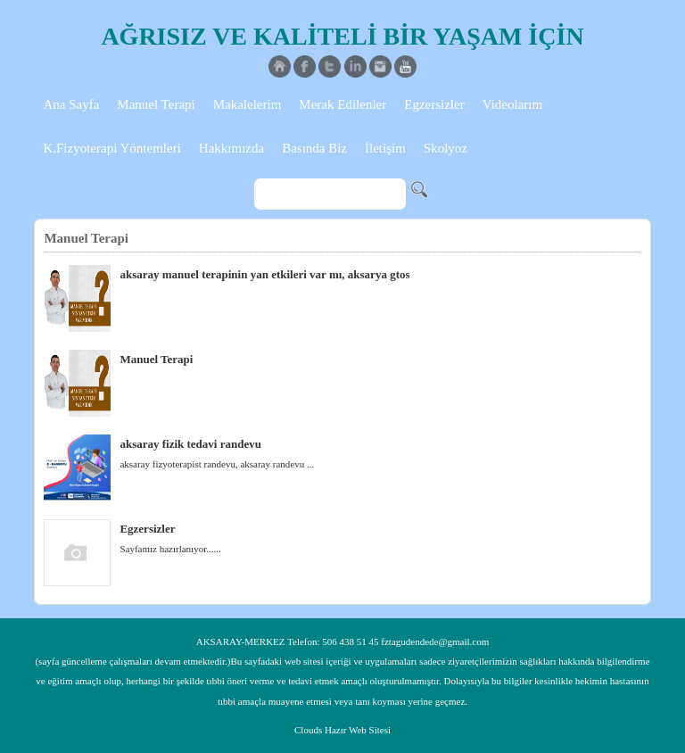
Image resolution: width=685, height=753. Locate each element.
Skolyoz (445, 148)
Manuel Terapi (155, 104)
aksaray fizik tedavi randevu (190, 444)
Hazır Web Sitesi (358, 729)
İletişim (385, 148)
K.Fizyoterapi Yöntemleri (111, 148)
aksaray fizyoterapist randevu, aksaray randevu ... (217, 464)
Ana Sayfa (71, 104)
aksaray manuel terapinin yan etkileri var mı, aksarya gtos (264, 274)
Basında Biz (314, 148)
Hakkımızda (231, 148)
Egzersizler (434, 104)
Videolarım (512, 104)
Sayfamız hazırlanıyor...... (170, 548)
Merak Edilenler (342, 104)
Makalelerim (247, 104)
